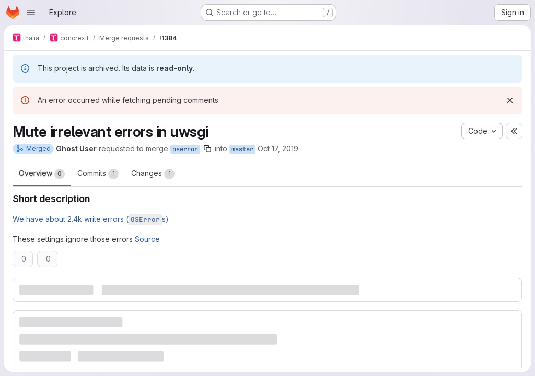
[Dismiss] (510, 100)
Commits (98, 174)
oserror (185, 149)
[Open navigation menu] (30, 12)
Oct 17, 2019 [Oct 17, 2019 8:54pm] (278, 148)
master (242, 149)
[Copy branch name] (207, 149)
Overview (42, 174)
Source (147, 238)
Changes (153, 174)
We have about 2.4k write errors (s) (91, 219)
